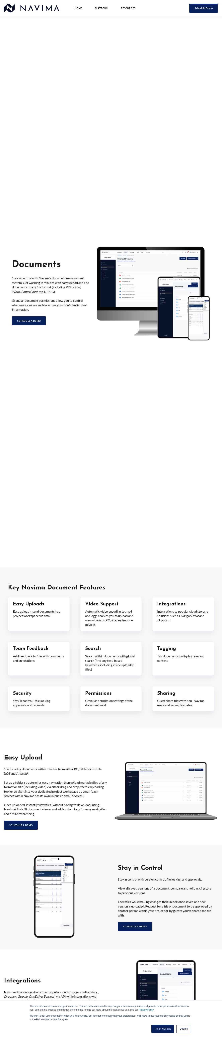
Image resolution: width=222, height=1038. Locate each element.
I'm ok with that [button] (163, 1028)
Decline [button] (184, 1028)
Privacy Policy (146, 1009)
